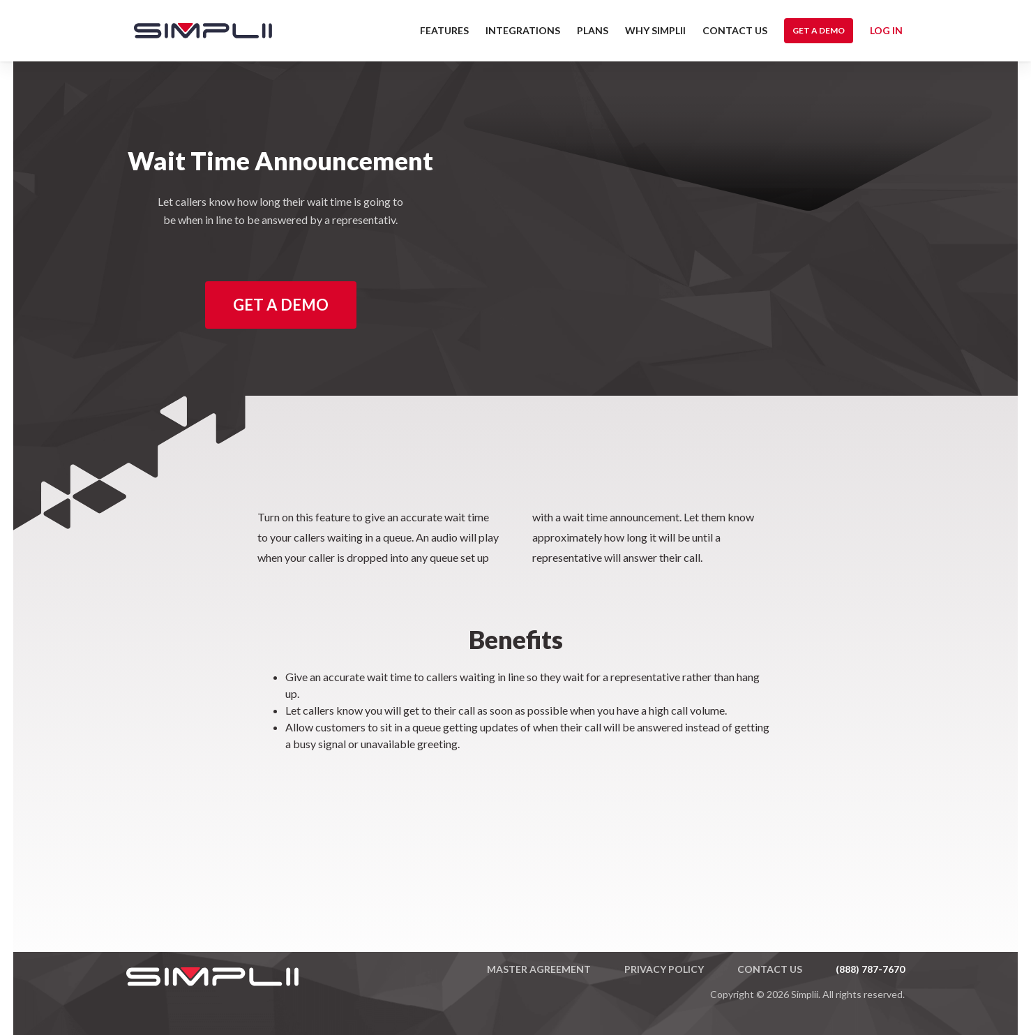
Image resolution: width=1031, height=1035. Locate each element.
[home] (196, 30)
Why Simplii (655, 30)
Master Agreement (539, 969)
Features (444, 30)
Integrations (523, 30)
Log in (886, 30)
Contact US (734, 30)
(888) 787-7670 (870, 969)
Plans (592, 30)
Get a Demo (818, 30)
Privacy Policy (664, 969)
